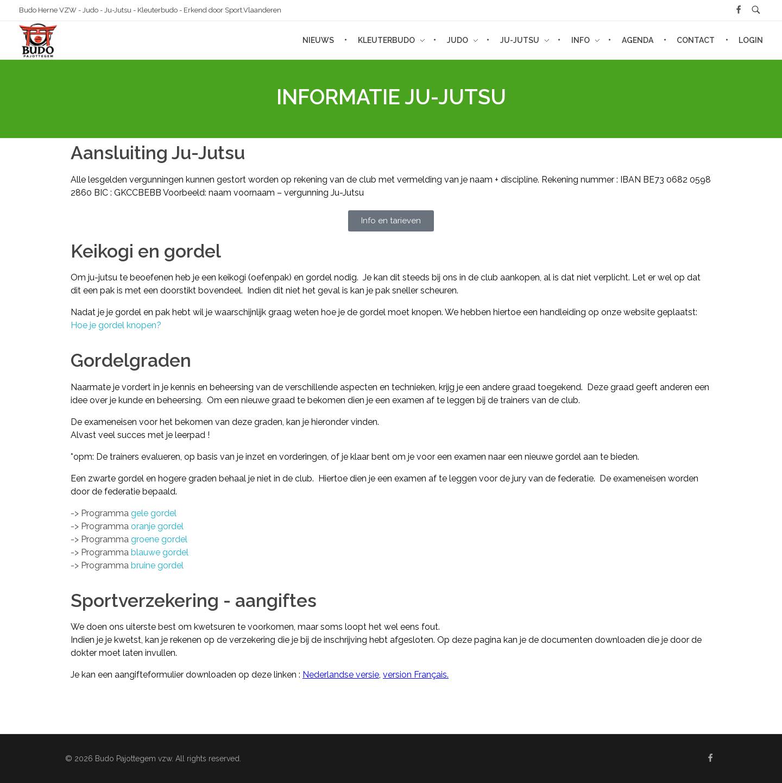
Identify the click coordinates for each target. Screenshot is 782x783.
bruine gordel (157, 565)
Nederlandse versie (340, 674)
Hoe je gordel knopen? (116, 325)
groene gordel (159, 539)
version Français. (416, 674)
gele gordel (153, 513)
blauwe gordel (159, 552)
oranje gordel (157, 526)
